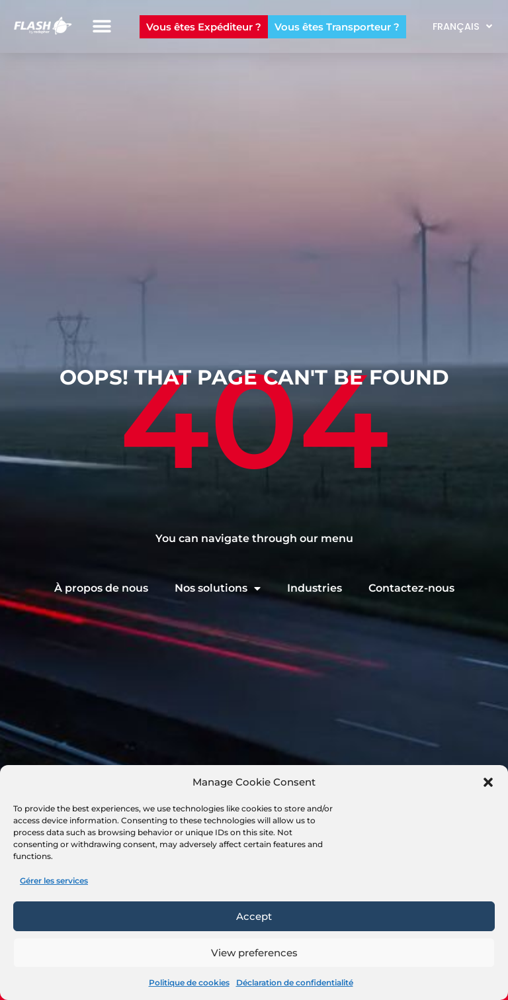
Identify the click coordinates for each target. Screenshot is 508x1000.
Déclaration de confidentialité (294, 982)
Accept (254, 916)
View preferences (254, 952)
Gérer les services (54, 881)
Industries (314, 588)
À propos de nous (101, 588)
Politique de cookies (189, 982)
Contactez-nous (411, 588)
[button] (488, 782)
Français (462, 26)
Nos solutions (218, 588)
